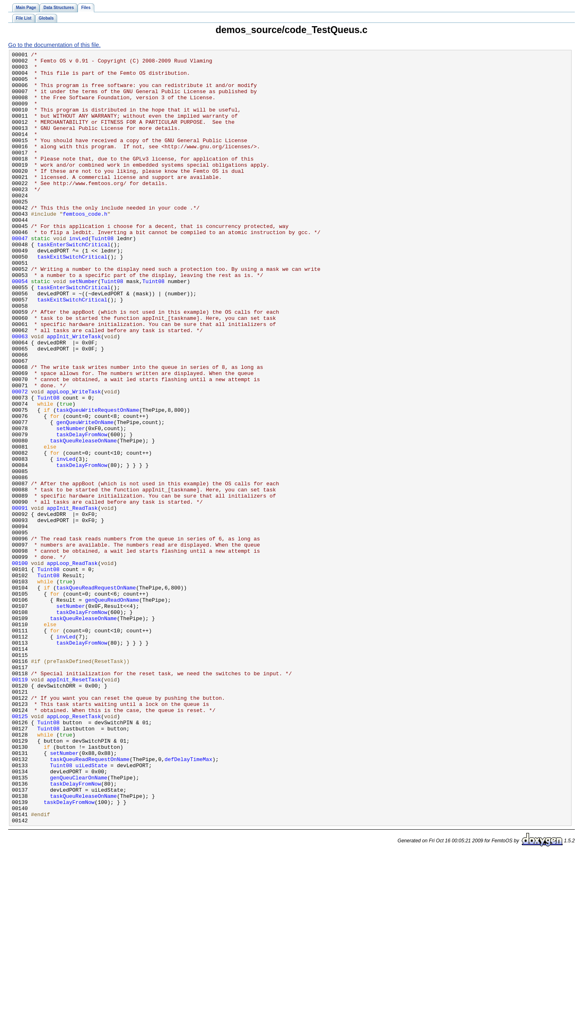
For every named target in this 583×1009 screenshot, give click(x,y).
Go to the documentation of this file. (54, 45)
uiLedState (91, 908)
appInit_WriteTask (74, 393)
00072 (20, 460)
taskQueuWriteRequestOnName (97, 482)
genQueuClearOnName (78, 923)
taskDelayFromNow (81, 511)
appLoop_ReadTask (72, 666)
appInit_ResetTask (74, 805)
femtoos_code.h (85, 246)
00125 (20, 849)
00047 (20, 276)
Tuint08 (102, 276)
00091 (20, 599)
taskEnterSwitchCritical (73, 283)
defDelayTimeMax (188, 901)
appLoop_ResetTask (74, 849)
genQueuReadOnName (112, 710)
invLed (78, 276)
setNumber (83, 327)
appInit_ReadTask (72, 599)
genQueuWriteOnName (84, 496)
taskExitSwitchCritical (72, 298)
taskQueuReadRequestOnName (96, 695)
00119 (20, 805)
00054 (20, 327)
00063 (20, 393)
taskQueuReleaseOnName (83, 518)
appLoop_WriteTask (74, 460)
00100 (20, 666)
